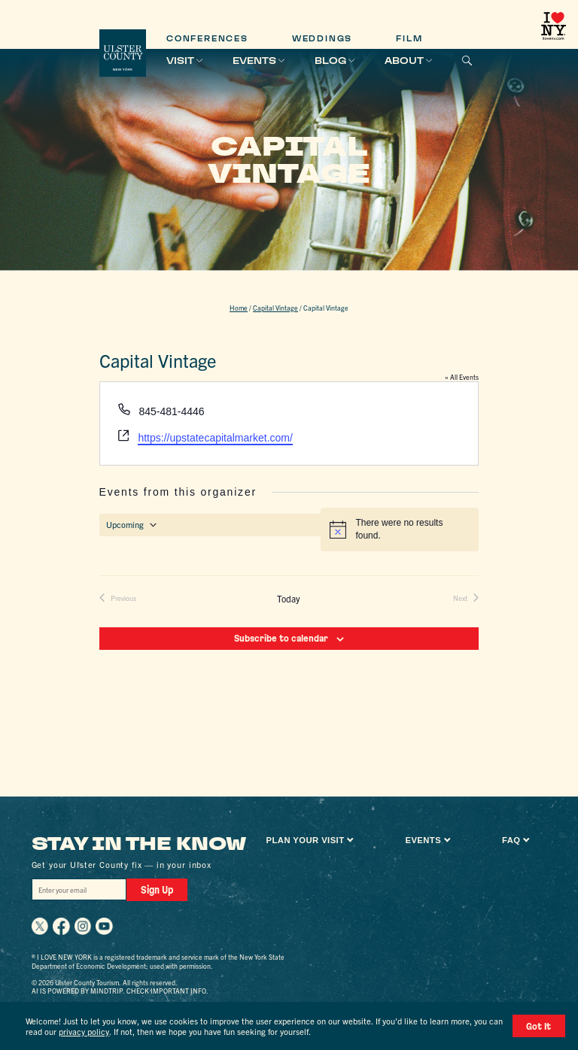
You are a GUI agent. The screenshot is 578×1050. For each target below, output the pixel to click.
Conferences (207, 39)
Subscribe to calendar (281, 638)
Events (254, 60)
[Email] (78, 889)
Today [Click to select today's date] (288, 598)
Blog (330, 60)
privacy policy (84, 1032)
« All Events (462, 376)
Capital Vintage (275, 307)
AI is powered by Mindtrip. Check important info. (120, 989)
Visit (180, 60)
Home (239, 307)
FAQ (511, 840)
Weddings (322, 39)
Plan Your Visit (305, 840)
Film (409, 39)
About (404, 60)
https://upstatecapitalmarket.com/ (215, 438)
